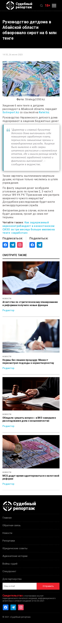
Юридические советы (14, 548)
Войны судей (9, 563)
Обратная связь (11, 525)
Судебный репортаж (19, 5)
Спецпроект (9, 571)
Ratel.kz (44, 112)
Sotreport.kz (10, 112)
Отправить (48, 586)
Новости (7, 533)
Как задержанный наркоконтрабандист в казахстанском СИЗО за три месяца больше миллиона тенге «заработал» (28, 227)
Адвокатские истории (14, 556)
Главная (7, 517)
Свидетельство (12, 595)
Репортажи (8, 540)
